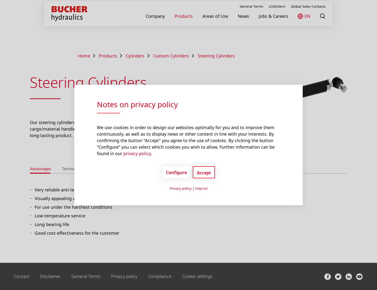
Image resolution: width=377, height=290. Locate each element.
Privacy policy (180, 188)
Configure (176, 172)
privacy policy (137, 153)
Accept (204, 173)
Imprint (201, 188)
